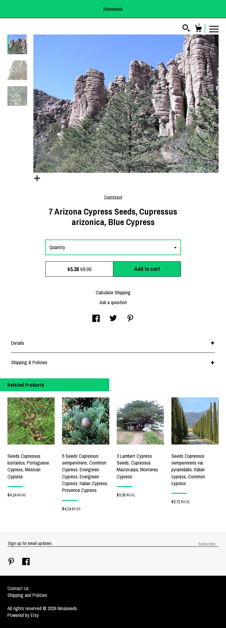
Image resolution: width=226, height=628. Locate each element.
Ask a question (113, 302)
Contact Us (18, 588)
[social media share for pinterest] (130, 319)
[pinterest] (11, 562)
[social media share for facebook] (96, 319)
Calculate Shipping (113, 292)
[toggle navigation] (214, 28)
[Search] (186, 28)
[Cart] (198, 29)
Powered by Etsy (23, 615)
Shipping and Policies (27, 595)
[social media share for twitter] (113, 319)
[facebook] (26, 562)
